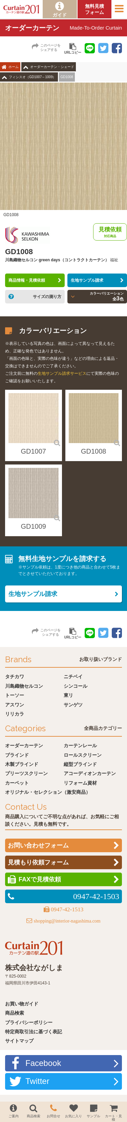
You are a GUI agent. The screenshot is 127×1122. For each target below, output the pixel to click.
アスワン (14, 704)
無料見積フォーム (94, 9)
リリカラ (14, 714)
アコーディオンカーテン (90, 773)
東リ (68, 695)
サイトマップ (19, 1041)
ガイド (59, 15)
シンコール (75, 686)
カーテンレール (80, 745)
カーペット (17, 783)
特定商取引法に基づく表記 (33, 1031)
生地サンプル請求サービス (62, 373)
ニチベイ (73, 676)
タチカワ (14, 676)
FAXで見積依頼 (40, 879)
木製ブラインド (21, 764)
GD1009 (33, 526)
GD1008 (93, 451)
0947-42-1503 (96, 896)
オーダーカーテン (24, 745)
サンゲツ (73, 704)
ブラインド (17, 755)
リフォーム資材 (80, 783)
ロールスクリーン (83, 755)
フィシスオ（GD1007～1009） (32, 77)
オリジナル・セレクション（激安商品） (47, 792)
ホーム (13, 67)
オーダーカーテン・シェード (52, 67)
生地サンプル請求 (87, 280)
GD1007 (33, 451)
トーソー (14, 695)
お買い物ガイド (21, 1003)
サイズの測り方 (47, 296)
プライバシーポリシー (28, 1022)
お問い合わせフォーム (38, 845)
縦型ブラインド (80, 764)
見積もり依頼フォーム (38, 862)
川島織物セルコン (24, 686)
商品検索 (14, 1013)
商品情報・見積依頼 (26, 280)
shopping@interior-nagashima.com (67, 921)
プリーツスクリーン (26, 773)
